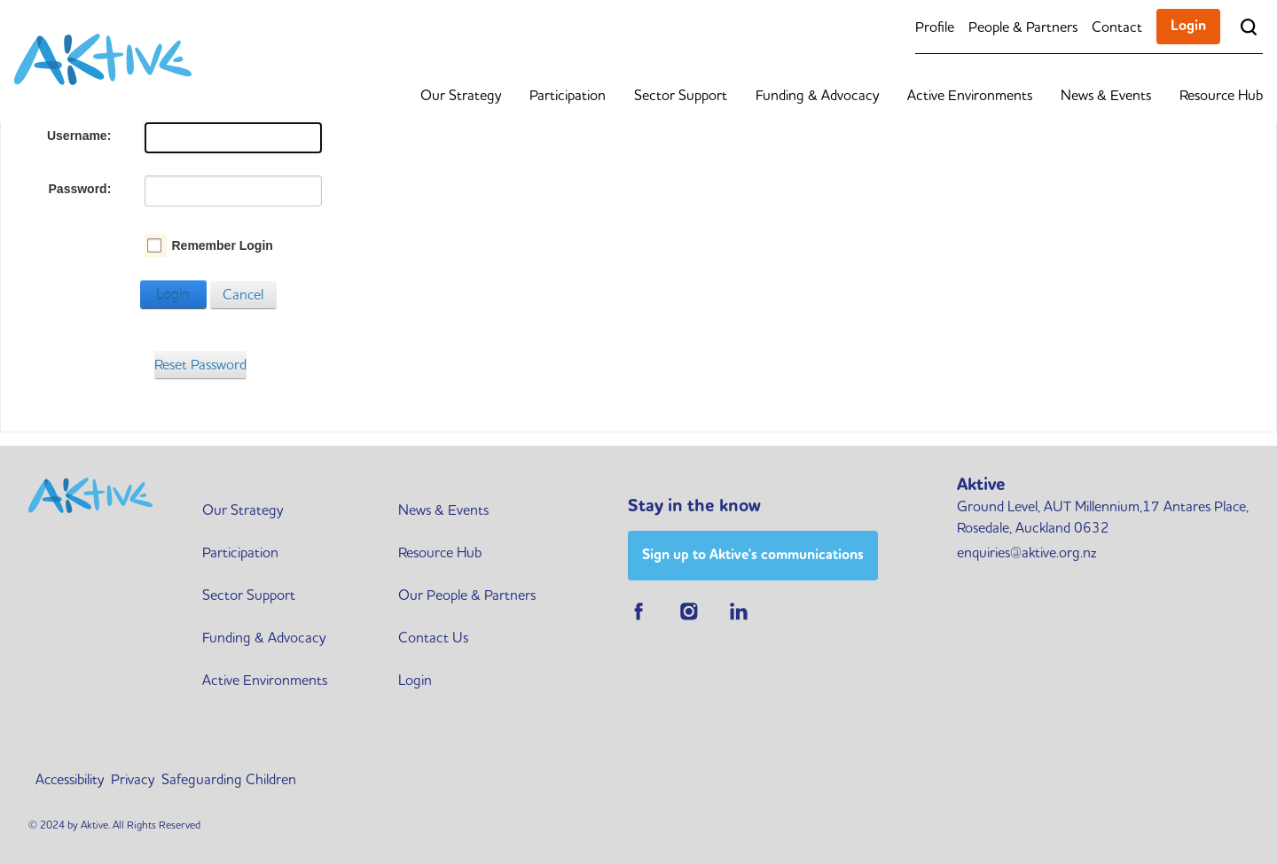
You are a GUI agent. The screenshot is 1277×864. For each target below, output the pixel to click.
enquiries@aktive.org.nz (1026, 552)
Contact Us (433, 637)
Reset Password (200, 364)
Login (1188, 25)
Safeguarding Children (228, 779)
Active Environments (969, 95)
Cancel (243, 294)
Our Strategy (460, 95)
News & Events (1106, 95)
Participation (567, 95)
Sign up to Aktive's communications (753, 554)
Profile (934, 26)
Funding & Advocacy (817, 95)
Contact (1117, 26)
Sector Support (680, 95)
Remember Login (221, 245)
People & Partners (1022, 26)
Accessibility (69, 779)
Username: (79, 135)
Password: (80, 189)
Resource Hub (1221, 95)
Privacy (132, 779)
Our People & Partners (467, 594)
